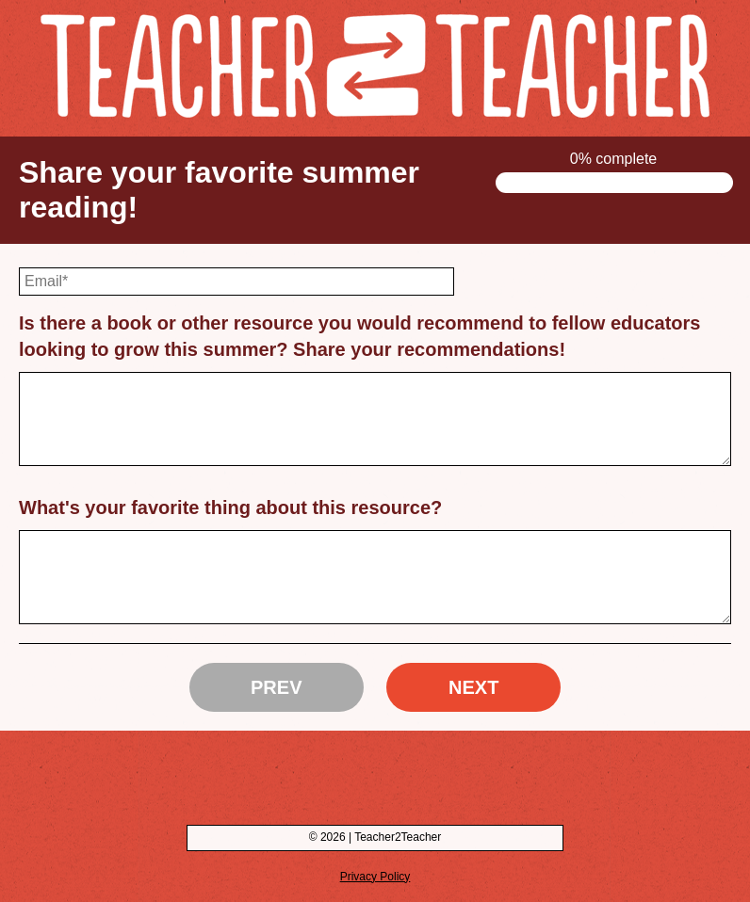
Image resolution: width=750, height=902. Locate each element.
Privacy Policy (375, 876)
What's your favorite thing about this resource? (230, 507)
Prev (276, 687)
